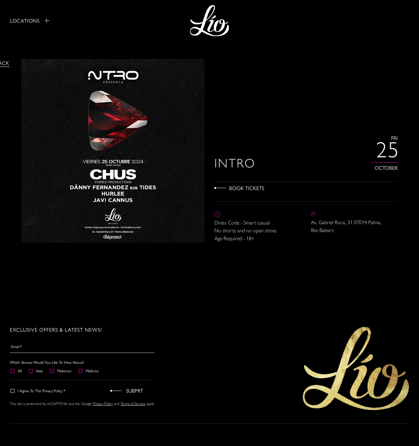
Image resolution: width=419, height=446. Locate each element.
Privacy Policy (103, 403)
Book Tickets (246, 187)
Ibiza (36, 370)
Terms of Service (132, 403)
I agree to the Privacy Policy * (38, 390)
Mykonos (61, 370)
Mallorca (89, 370)
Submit (134, 390)
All (16, 370)
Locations (29, 20)
